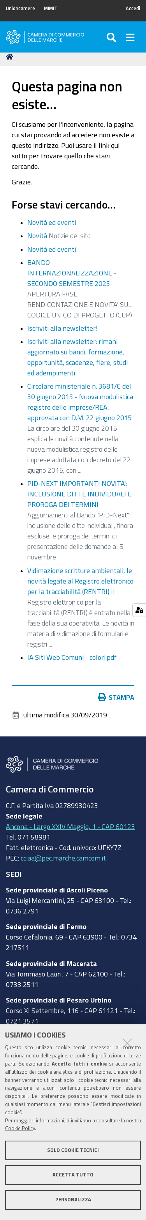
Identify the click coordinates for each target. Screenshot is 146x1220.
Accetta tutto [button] (73, 1174)
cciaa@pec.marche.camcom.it (63, 857)
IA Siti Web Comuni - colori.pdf (72, 657)
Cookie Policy (20, 1128)
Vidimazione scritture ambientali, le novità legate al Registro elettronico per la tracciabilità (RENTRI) (80, 581)
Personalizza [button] (73, 1199)
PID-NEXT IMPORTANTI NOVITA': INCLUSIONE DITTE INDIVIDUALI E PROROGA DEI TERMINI (79, 494)
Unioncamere (20, 8)
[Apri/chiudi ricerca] (112, 37)
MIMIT (50, 8)
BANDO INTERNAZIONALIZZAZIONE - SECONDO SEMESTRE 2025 (71, 273)
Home (11, 56)
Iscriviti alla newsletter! (62, 327)
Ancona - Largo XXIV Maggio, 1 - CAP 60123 (70, 826)
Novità (37, 235)
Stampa (116, 697)
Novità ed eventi (51, 222)
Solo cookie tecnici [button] (73, 1150)
